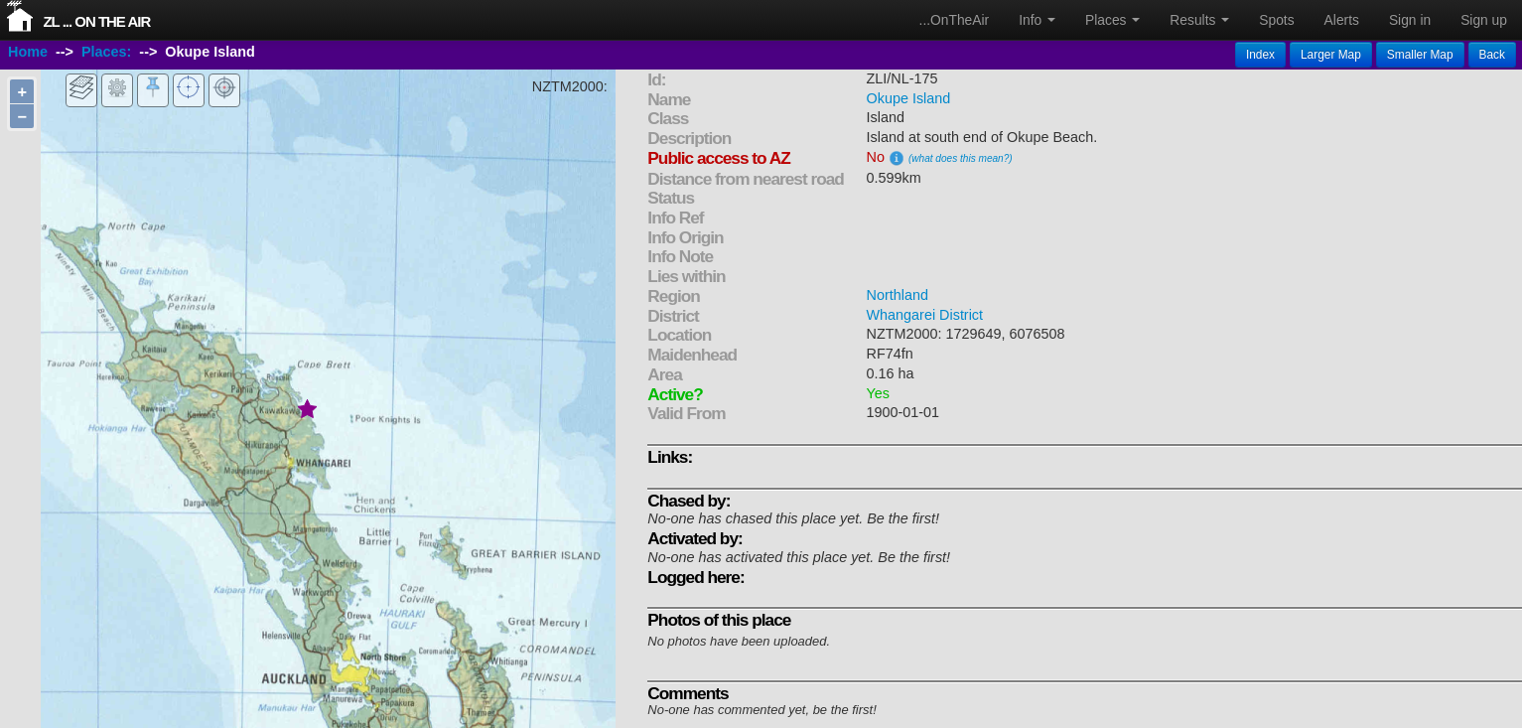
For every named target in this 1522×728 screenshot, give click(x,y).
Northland (897, 295)
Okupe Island (909, 98)
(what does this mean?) (960, 158)
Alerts (1341, 20)
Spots (1276, 20)
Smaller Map (1420, 55)
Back (1492, 55)
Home (28, 53)
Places (1112, 20)
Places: (106, 53)
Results (1199, 20)
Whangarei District (925, 315)
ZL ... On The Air (96, 21)
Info (1037, 20)
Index (1260, 55)
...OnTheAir (954, 20)
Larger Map (1331, 55)
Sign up (1483, 20)
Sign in (1410, 20)
